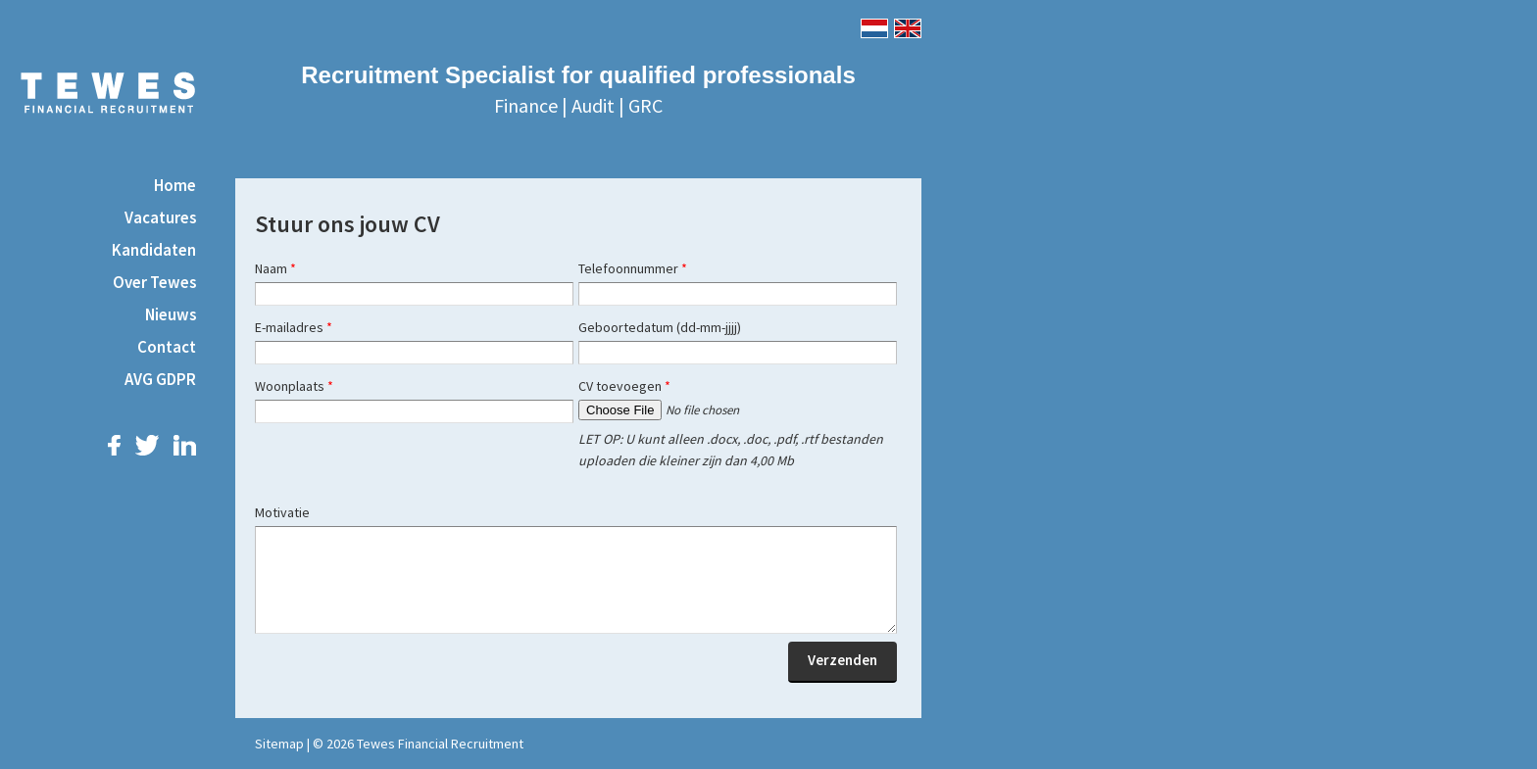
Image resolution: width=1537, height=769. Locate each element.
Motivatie (282, 512)
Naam (275, 268)
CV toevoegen (624, 386)
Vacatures (160, 217)
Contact (166, 347)
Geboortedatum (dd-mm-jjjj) (659, 327)
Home (175, 185)
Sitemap (279, 743)
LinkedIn (185, 445)
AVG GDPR (160, 379)
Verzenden (842, 659)
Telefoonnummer (632, 268)
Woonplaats (294, 386)
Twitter (147, 445)
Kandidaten (154, 250)
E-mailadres (293, 327)
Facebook (114, 445)
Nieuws (170, 314)
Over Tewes (154, 282)
